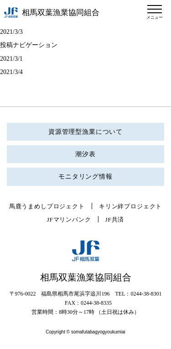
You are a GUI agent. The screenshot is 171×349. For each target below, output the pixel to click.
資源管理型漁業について (85, 131)
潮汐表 (85, 154)
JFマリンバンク (69, 219)
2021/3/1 (11, 58)
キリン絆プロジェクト (130, 206)
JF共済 (114, 219)
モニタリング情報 (85, 176)
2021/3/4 (11, 72)
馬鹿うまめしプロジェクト (47, 206)
